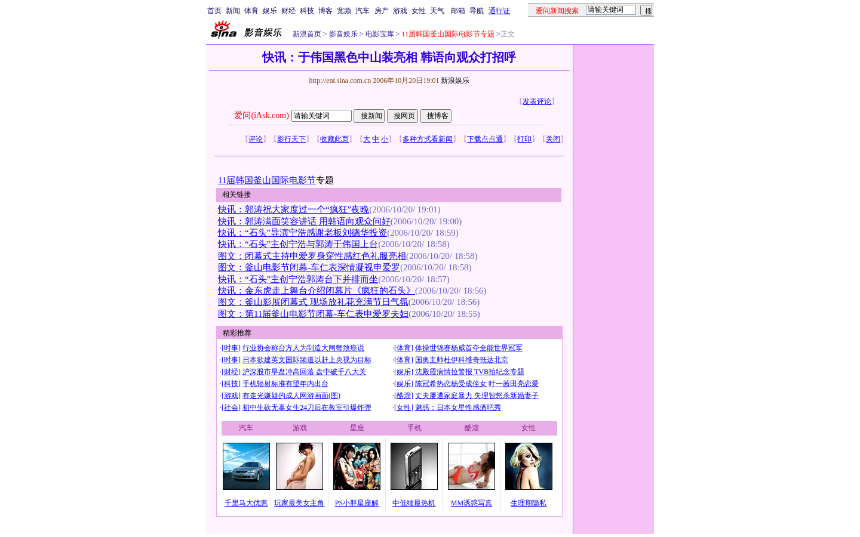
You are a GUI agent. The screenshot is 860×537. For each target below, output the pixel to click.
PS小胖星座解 (357, 503)
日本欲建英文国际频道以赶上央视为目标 (306, 360)
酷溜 (404, 395)
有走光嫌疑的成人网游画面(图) (291, 395)
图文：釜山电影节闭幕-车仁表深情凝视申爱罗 (309, 267)
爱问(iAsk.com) (261, 115)
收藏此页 (334, 139)
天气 (437, 11)
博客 (325, 11)
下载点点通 (485, 139)
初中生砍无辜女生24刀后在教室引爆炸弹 (306, 407)
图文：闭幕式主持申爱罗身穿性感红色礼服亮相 (312, 256)
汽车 (362, 11)
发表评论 (537, 101)
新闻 (233, 11)
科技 (307, 11)
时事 (231, 348)
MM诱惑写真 (471, 503)
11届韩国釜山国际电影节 (267, 180)
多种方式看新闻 (428, 139)
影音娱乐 (343, 34)
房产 (381, 11)
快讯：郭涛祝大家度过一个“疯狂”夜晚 (293, 209)
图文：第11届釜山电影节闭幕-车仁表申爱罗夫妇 (313, 314)
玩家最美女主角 (299, 503)
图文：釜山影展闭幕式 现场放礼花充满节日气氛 (313, 302)
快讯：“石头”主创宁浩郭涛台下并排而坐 (298, 279)
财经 (288, 11)
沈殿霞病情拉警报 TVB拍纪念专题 (469, 372)
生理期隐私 (528, 503)
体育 (251, 11)
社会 (231, 407)
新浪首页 (307, 34)
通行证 (499, 11)
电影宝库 (379, 34)
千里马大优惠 (246, 503)
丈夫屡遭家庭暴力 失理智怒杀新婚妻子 (477, 395)
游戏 (400, 11)
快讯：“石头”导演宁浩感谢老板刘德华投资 (302, 232)
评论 (255, 139)
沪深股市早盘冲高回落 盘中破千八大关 (304, 372)
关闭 (553, 139)
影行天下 (291, 139)
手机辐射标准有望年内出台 (285, 383)
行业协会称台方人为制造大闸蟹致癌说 (303, 348)
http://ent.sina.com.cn (341, 80)
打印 (524, 139)
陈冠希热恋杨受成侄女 (451, 383)
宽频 (344, 11)
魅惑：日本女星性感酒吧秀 (458, 407)
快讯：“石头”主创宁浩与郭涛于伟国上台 (298, 244)
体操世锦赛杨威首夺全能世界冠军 (469, 348)
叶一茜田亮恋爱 (514, 383)
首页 (214, 11)
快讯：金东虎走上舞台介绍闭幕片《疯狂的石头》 (316, 290)
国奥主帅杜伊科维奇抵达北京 (461, 360)
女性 (418, 11)
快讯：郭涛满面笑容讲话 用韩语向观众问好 (304, 221)
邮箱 (458, 11)
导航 (476, 11)
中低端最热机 (413, 503)
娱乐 (270, 11)
